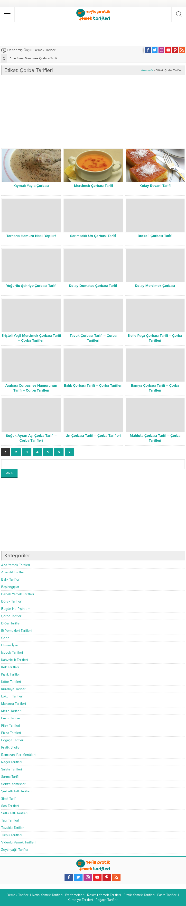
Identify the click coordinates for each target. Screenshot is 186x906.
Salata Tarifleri (11, 769)
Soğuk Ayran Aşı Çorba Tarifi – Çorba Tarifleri (31, 438)
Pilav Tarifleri (10, 725)
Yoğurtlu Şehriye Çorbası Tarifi (31, 286)
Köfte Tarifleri (11, 682)
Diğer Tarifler (11, 623)
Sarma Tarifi (10, 777)
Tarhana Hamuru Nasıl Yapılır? (31, 236)
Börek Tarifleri (11, 601)
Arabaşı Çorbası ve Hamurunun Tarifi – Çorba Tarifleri (31, 388)
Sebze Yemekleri (13, 784)
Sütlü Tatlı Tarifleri (14, 813)
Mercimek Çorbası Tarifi (93, 185)
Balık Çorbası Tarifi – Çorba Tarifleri (93, 385)
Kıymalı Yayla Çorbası (31, 185)
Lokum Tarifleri (12, 696)
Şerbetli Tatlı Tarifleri (16, 791)
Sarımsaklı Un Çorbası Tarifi (93, 236)
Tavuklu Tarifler (12, 828)
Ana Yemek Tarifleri (15, 565)
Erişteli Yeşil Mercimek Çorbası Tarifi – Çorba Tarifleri (31, 338)
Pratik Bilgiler (11, 747)
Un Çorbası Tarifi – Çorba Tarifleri (93, 435)
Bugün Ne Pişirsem (15, 609)
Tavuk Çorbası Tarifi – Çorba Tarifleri (93, 338)
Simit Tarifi (8, 798)
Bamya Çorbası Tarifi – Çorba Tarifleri (155, 388)
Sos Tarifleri (10, 806)
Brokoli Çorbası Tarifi (155, 236)
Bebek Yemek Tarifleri (17, 594)
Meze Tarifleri (11, 711)
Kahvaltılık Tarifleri (14, 660)
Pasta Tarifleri (11, 718)
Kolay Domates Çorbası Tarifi (93, 286)
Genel (5, 638)
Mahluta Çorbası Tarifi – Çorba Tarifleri (155, 438)
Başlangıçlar (10, 587)
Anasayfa (147, 70)
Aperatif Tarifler (12, 572)
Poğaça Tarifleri (12, 740)
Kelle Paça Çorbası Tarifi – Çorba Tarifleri (155, 338)
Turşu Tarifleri (11, 835)
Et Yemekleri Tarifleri (16, 631)
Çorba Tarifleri (11, 616)
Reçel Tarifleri (11, 762)
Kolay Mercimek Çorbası (155, 286)
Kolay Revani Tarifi (155, 185)
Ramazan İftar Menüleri (18, 755)
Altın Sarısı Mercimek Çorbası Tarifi (33, 58)
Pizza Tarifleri (11, 733)
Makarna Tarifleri (13, 704)
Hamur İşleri (10, 645)
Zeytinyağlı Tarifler (14, 850)
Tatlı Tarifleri (10, 820)
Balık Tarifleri (10, 579)
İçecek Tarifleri (12, 652)
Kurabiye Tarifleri (13, 689)
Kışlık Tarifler (10, 674)
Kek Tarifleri (10, 667)
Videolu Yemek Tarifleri (18, 842)
